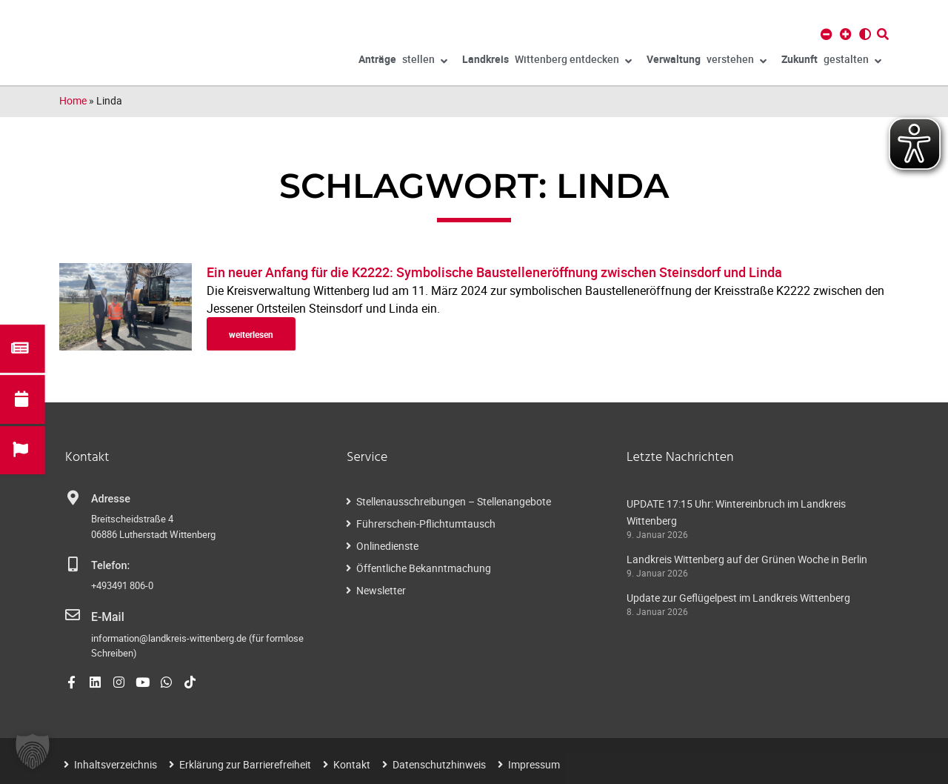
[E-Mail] (72, 615)
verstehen (707, 61)
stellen (402, 61)
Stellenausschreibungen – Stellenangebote (453, 501)
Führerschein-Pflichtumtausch (425, 523)
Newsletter (381, 590)
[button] (32, 751)
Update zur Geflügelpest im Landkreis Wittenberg (738, 598)
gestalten (831, 61)
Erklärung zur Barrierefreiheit (245, 763)
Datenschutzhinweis (439, 763)
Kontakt (351, 763)
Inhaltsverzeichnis (115, 763)
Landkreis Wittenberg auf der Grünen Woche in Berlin (747, 559)
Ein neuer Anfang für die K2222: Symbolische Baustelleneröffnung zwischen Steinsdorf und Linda (496, 272)
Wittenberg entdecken (547, 61)
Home (73, 100)
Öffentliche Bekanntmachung (423, 568)
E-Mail (106, 616)
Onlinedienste (387, 546)
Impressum (534, 763)
